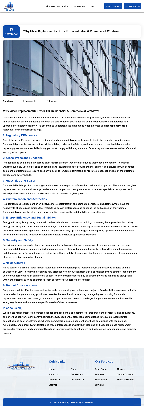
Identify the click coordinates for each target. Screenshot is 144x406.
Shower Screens (125, 374)
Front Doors (101, 369)
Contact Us (92, 6)
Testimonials (77, 379)
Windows (99, 374)
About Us (50, 6)
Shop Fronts (101, 379)
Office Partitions (125, 379)
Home (52, 369)
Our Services (63, 6)
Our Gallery (79, 6)
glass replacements (114, 125)
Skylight (99, 384)
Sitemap (53, 384)
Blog (73, 369)
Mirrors (120, 369)
